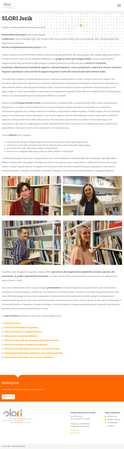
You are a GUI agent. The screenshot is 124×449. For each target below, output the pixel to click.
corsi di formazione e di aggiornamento (22, 332)
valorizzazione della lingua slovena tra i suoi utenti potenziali (33, 353)
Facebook (110, 426)
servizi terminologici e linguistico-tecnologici (25, 344)
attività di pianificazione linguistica (21, 327)
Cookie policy (75, 430)
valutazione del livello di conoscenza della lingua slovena (31, 340)
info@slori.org (112, 416)
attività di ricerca (12, 323)
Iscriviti (7, 397)
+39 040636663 (112, 423)
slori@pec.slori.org (113, 419)
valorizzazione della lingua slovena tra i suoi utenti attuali (31, 349)
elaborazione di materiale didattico (20, 336)
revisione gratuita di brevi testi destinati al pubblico (28, 357)
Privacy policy (75, 433)
